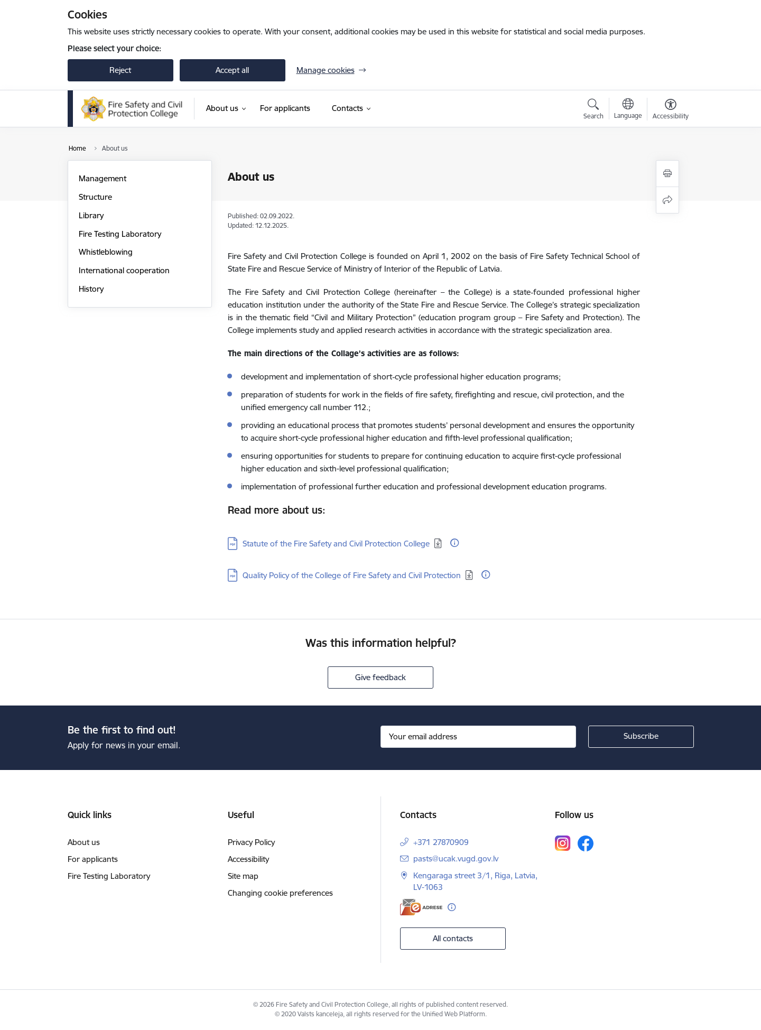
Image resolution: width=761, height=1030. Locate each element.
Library (91, 215)
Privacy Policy (251, 842)
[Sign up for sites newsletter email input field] (478, 737)
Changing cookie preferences (280, 893)
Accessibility (248, 859)
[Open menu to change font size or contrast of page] (670, 110)
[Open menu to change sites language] (628, 110)
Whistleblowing (106, 252)
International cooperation (124, 270)
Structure (95, 197)
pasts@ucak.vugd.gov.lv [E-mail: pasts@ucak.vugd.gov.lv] (455, 858)
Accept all (232, 70)
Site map (243, 876)
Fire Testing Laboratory (120, 234)
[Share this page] (667, 200)
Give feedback (380, 677)
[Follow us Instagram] (563, 843)
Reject (120, 70)
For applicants (93, 859)
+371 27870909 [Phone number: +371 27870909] (441, 842)
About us (84, 842)
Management (102, 178)
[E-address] (421, 907)
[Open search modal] (593, 110)
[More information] (454, 543)
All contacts (453, 938)
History (91, 289)
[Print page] (667, 174)
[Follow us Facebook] (585, 843)
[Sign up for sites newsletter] (641, 737)
